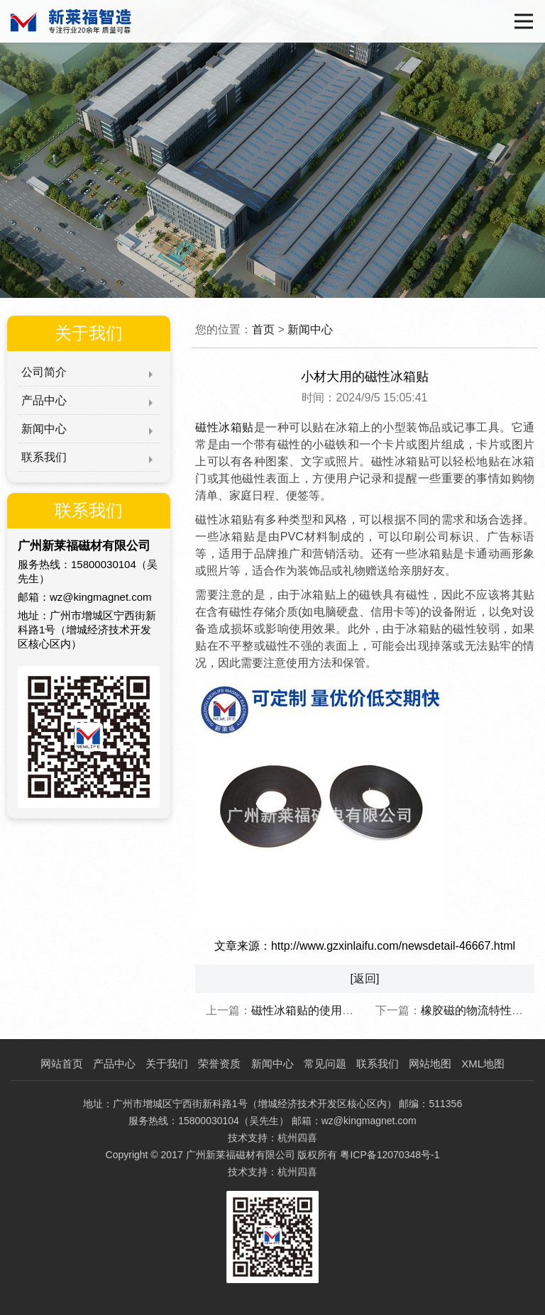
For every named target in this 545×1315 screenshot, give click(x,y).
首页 (263, 329)
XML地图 (483, 1064)
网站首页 (61, 1064)
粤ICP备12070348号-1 (389, 1154)
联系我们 (44, 457)
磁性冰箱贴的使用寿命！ (313, 1010)
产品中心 (44, 400)
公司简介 (44, 372)
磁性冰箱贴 (224, 427)
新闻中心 (44, 429)
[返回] (365, 978)
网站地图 (430, 1064)
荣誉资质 (219, 1064)
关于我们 (166, 1064)
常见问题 (325, 1064)
